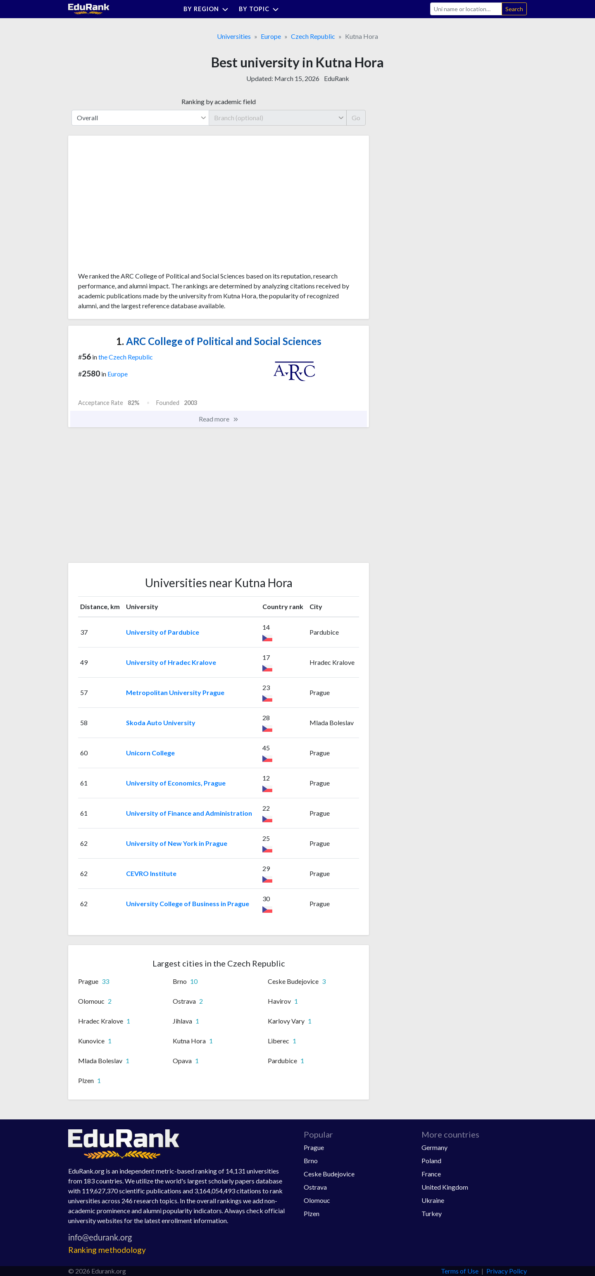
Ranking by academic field (218, 101)
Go (356, 117)
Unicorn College (150, 753)
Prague (314, 1147)
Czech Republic (313, 36)
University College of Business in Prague (187, 903)
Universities (234, 36)
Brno (311, 1160)
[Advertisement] (140, 206)
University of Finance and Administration (189, 813)
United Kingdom (444, 1187)
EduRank (336, 78)
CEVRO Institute (151, 873)
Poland (431, 1160)
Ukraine (432, 1200)
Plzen (311, 1213)
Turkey (431, 1213)
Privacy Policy (506, 1271)
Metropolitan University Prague (175, 692)
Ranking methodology (107, 1250)
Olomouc (317, 1200)
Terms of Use (459, 1271)
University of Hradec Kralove (171, 662)
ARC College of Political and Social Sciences (218, 341)
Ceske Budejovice (329, 1174)
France (431, 1174)
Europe (271, 36)
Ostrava (315, 1187)
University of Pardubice (162, 632)
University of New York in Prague (176, 843)
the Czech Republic (125, 357)
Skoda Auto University (160, 722)
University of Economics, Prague (176, 783)
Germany (434, 1147)
